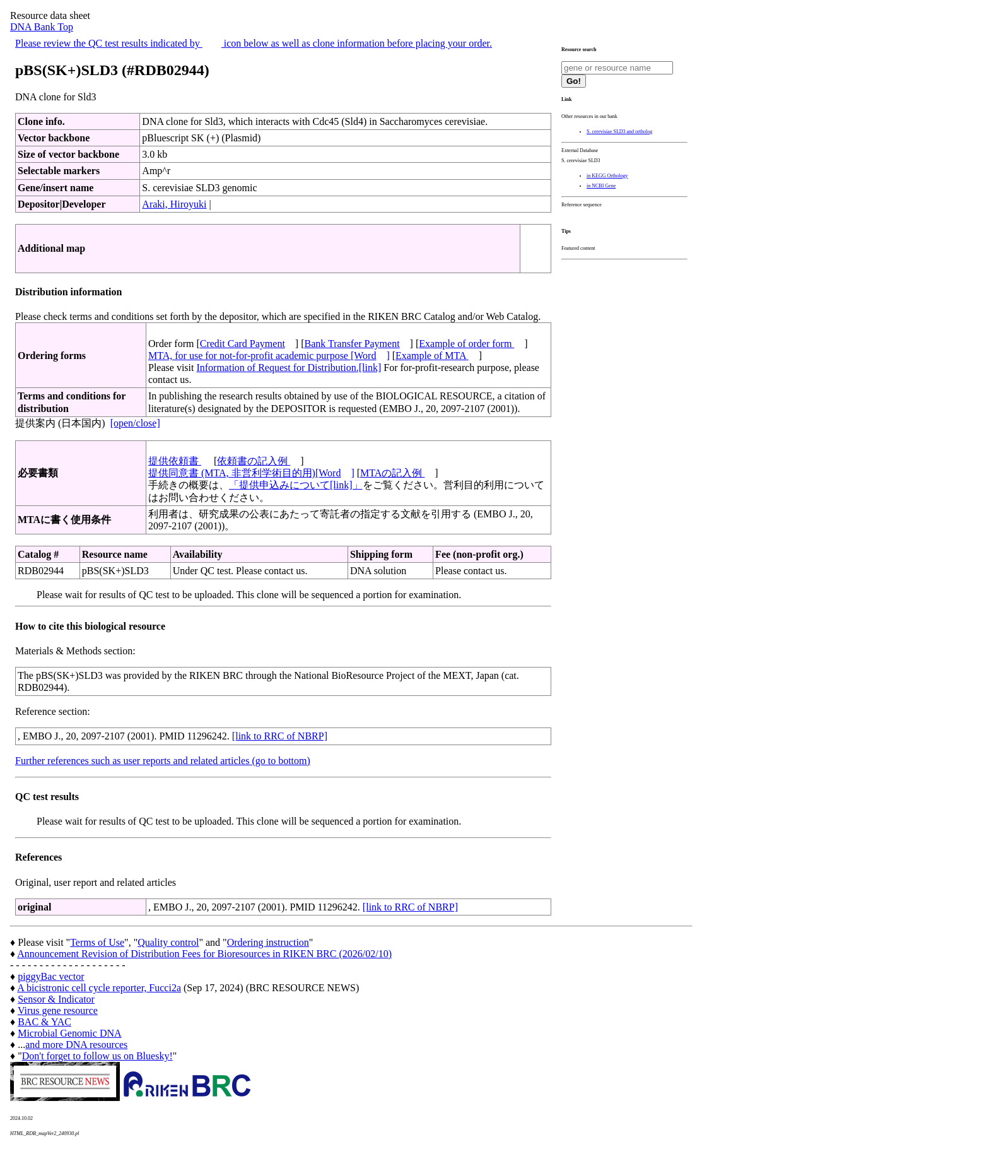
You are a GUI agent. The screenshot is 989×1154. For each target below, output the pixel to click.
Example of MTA (432, 355)
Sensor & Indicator (56, 999)
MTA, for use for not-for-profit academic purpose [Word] (269, 355)
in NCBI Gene (601, 186)
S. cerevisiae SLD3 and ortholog (619, 131)
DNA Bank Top (41, 26)
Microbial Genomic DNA (69, 1033)
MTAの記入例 (392, 473)
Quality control (168, 942)
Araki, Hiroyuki (174, 204)
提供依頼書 (174, 461)
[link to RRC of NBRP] (279, 736)
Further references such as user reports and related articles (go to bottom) (162, 760)
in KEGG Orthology (607, 176)
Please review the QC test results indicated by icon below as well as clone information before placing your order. (253, 43)
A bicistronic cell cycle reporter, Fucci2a (99, 987)
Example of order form (466, 343)
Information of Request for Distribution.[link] (288, 367)
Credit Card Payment (242, 343)
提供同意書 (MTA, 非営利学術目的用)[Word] (251, 473)
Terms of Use (97, 942)
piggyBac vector (51, 976)
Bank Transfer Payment (352, 343)
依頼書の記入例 (253, 461)
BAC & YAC (44, 1021)
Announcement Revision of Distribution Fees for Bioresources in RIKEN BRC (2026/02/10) (204, 953)
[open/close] (135, 423)
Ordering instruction (268, 942)
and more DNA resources (76, 1044)
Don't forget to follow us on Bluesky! (97, 1056)
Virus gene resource (58, 1010)
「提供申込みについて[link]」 (296, 485)
